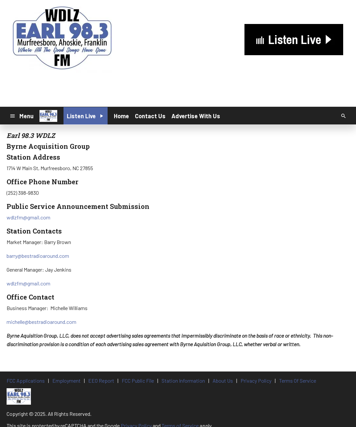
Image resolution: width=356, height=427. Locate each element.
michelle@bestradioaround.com (41, 322)
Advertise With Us (195, 116)
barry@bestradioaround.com (38, 256)
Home (121, 116)
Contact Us (150, 116)
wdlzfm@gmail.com (28, 217)
